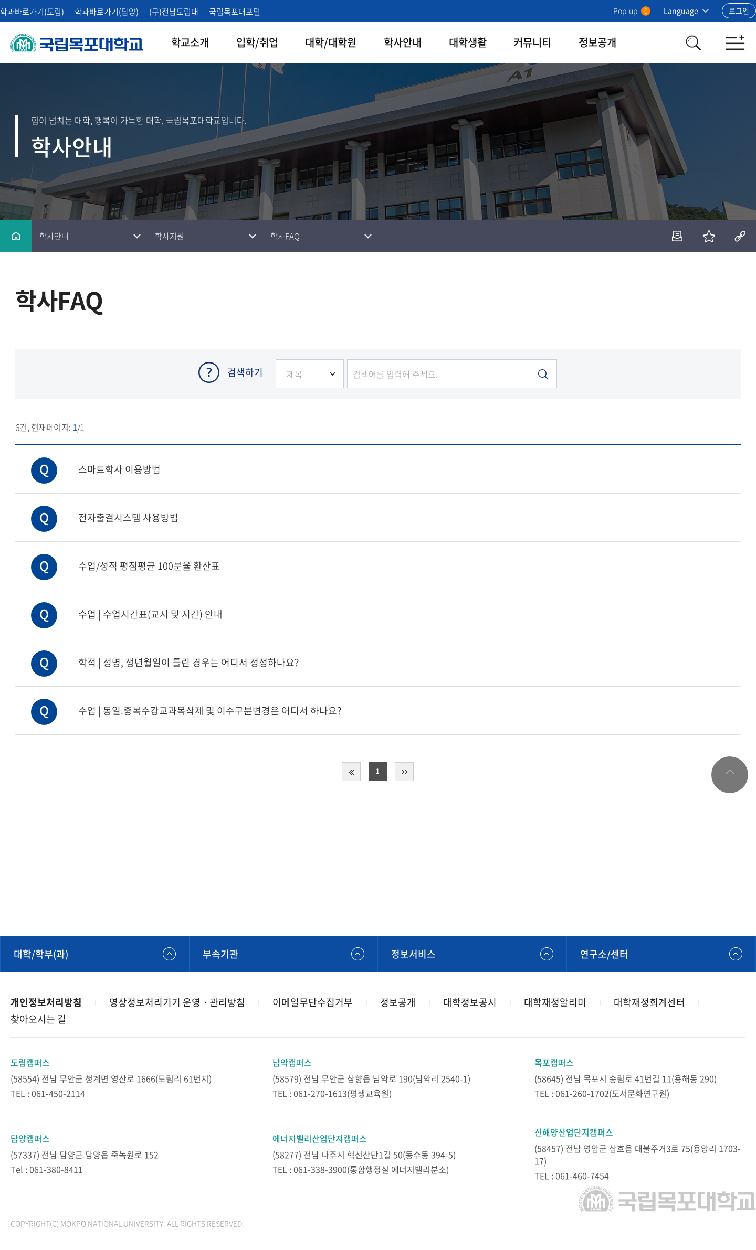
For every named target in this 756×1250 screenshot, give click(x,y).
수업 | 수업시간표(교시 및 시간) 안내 (119, 605)
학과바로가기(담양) (107, 11)
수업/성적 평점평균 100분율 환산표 (117, 557)
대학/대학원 (330, 42)
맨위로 (729, 774)
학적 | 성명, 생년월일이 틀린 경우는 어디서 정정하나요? (157, 653)
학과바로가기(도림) (32, 11)
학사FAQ (285, 236)
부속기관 (220, 954)
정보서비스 (413, 954)
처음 (351, 771)
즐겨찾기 (708, 236)
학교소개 (190, 42)
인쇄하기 (677, 236)
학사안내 (403, 42)
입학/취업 (257, 42)
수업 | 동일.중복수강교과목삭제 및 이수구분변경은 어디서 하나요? (178, 702)
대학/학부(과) (41, 954)
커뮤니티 (532, 42)
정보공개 (597, 42)
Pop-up (631, 10)
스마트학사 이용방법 (88, 460)
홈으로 (16, 236)
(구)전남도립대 (173, 11)
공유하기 (740, 236)
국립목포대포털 (234, 11)
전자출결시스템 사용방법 (96, 509)
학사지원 (169, 236)
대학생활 (468, 42)
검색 (693, 42)
